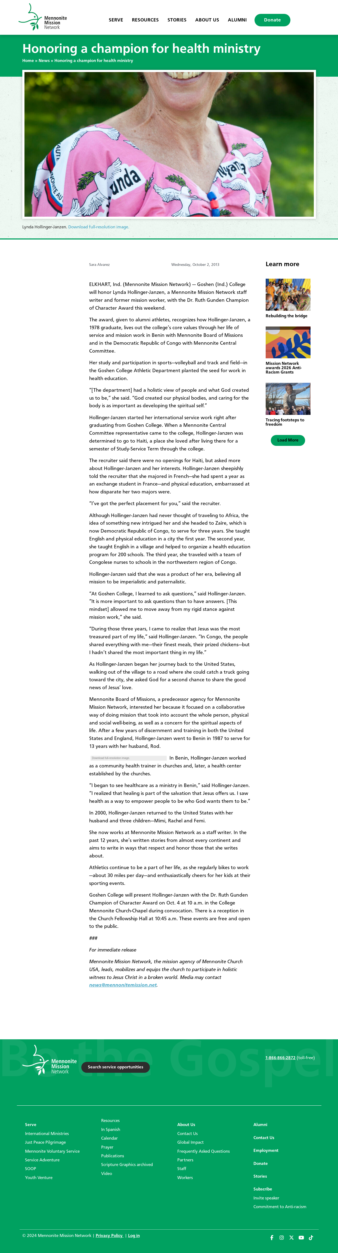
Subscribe (262, 1189)
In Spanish (110, 1130)
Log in (134, 1236)
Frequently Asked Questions (203, 1151)
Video (106, 1174)
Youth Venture (38, 1178)
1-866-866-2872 (280, 1058)
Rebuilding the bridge (287, 316)
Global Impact (190, 1142)
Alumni (237, 20)
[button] (288, 440)
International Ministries (47, 1134)
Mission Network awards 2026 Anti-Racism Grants (284, 368)
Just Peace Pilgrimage (45, 1142)
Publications (112, 1156)
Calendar (109, 1138)
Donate (272, 20)
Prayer (107, 1147)
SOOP (30, 1169)
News (44, 61)
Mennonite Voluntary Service (52, 1151)
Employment (265, 1151)
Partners (185, 1160)
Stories (177, 20)
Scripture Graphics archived (127, 1165)
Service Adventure (42, 1160)
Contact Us (187, 1134)
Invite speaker (266, 1198)
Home (28, 61)
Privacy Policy (110, 1236)
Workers (185, 1178)
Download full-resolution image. (98, 227)
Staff (181, 1169)
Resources (145, 20)
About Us (207, 20)
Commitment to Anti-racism (279, 1207)
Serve (116, 20)
